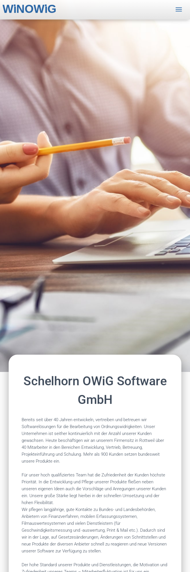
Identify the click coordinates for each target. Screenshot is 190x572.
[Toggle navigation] (179, 8)
